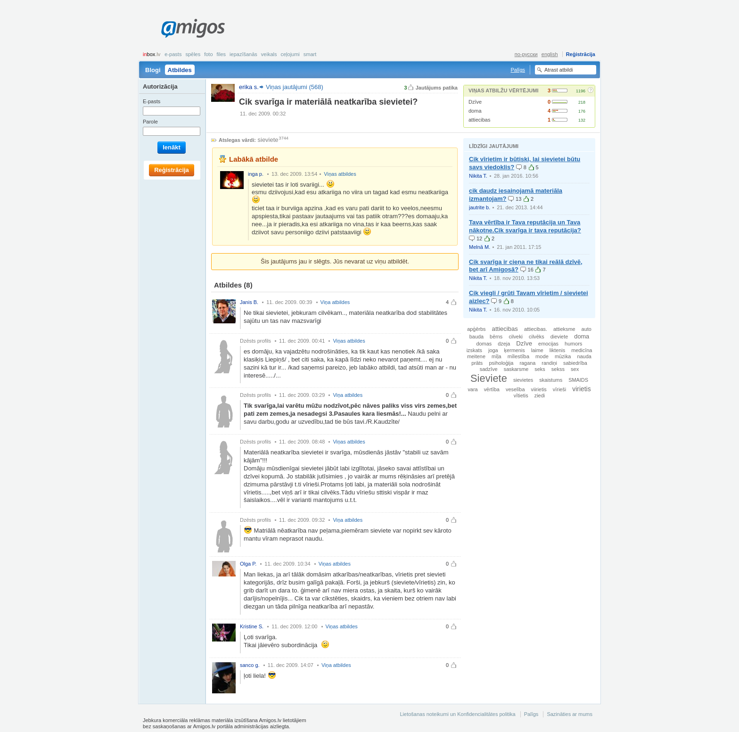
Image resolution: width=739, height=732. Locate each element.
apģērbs (476, 329)
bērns (496, 336)
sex (575, 369)
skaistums (550, 380)
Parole (150, 121)
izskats (474, 350)
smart (310, 54)
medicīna (581, 350)
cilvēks (536, 336)
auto (586, 329)
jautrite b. (479, 207)
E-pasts (172, 54)
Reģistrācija (580, 54)
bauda (476, 336)
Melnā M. (479, 247)
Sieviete (488, 378)
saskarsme (516, 369)
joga (493, 350)
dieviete (559, 336)
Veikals (269, 54)
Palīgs (517, 70)
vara (472, 389)
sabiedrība (575, 363)
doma (475, 111)
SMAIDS (578, 380)
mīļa (496, 356)
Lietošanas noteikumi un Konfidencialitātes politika (457, 714)
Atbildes (180, 70)
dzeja (504, 343)
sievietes (523, 380)
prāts (477, 363)
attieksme (564, 329)
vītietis (521, 395)
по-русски (526, 54)
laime (537, 350)
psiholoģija (501, 363)
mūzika (563, 356)
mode (542, 356)
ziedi (539, 395)
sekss (558, 369)
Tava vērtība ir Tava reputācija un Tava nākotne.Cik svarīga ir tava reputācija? (525, 226)
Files (221, 54)
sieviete (268, 139)
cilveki (516, 336)
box (151, 54)
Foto (208, 54)
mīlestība (518, 356)
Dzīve (475, 102)
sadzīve (489, 369)
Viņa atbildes (335, 302)
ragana (527, 363)
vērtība (492, 389)
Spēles (192, 54)
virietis (581, 389)
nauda (584, 356)
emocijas (548, 343)
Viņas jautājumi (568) (294, 86)
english (550, 54)
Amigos (193, 28)
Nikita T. (478, 176)
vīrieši (559, 389)
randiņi (549, 363)
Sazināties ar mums (569, 714)
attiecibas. (535, 329)
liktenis (557, 350)
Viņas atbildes (340, 174)
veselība (515, 389)
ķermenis (514, 350)
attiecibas (479, 120)
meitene (476, 356)
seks (539, 369)
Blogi (153, 70)
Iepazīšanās (243, 54)
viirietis (539, 389)
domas (484, 343)
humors (573, 343)
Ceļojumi (289, 54)
